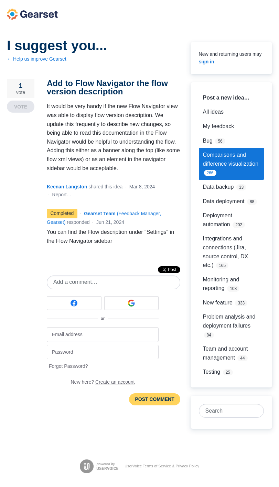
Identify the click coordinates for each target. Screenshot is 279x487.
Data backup (218, 187)
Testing (212, 372)
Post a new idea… (226, 98)
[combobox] (227, 410)
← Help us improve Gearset (36, 59)
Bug (208, 141)
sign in (206, 61)
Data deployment (224, 201)
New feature (218, 302)
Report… (62, 194)
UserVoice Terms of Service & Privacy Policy (162, 466)
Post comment (154, 399)
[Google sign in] (131, 303)
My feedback (218, 126)
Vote (20, 107)
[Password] (103, 352)
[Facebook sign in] (74, 303)
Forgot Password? (68, 366)
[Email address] (103, 334)
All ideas (213, 112)
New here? (103, 382)
